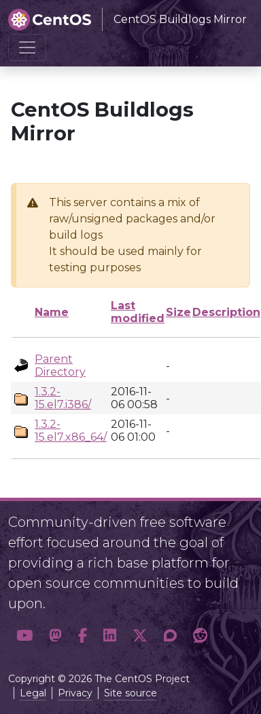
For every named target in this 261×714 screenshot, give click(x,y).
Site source (130, 693)
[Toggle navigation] (27, 47)
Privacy (75, 693)
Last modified (137, 312)
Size (178, 312)
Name (52, 312)
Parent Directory (60, 365)
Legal (33, 693)
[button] (24, 636)
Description (226, 312)
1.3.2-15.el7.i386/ (63, 398)
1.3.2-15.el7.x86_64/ (71, 430)
